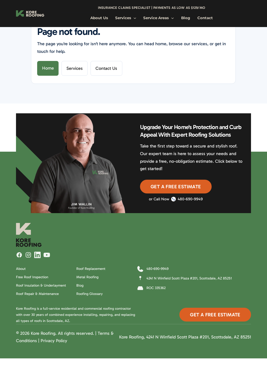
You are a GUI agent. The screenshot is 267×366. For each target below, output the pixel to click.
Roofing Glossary (89, 294)
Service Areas (158, 18)
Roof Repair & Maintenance (37, 294)
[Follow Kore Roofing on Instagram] (28, 255)
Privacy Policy (54, 340)
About (21, 268)
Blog (185, 18)
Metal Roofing (87, 277)
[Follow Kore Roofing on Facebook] (19, 255)
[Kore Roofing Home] (30, 13)
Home (48, 68)
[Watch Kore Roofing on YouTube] (47, 255)
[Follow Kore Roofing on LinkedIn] (37, 255)
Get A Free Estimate (176, 187)
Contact (205, 18)
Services (125, 18)
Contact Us (106, 68)
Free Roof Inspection (32, 277)
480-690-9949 (187, 199)
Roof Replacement (90, 268)
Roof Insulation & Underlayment (41, 285)
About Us (99, 18)
